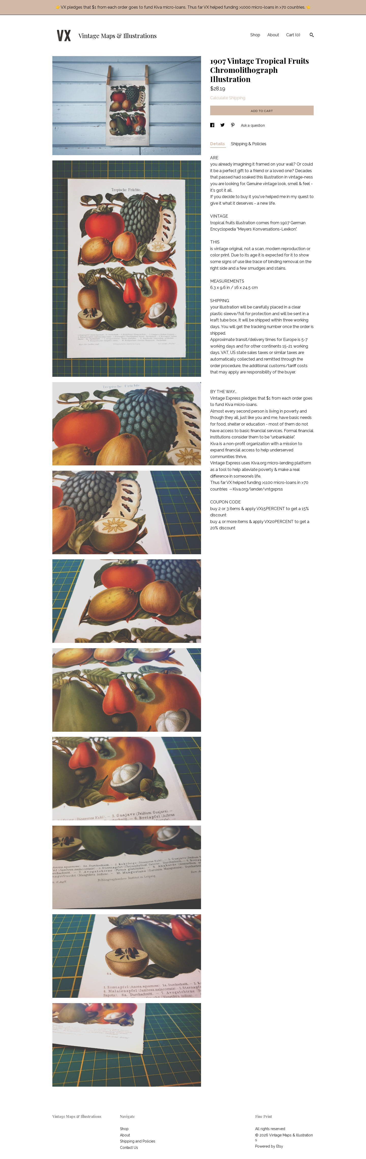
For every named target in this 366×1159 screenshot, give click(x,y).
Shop (255, 34)
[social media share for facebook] (212, 125)
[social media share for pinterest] (233, 125)
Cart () (293, 34)
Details (218, 143)
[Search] (312, 35)
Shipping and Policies (137, 1141)
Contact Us (129, 1148)
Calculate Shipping (227, 97)
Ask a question (253, 125)
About (273, 34)
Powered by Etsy (269, 1146)
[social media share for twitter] (223, 125)
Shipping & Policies (248, 143)
